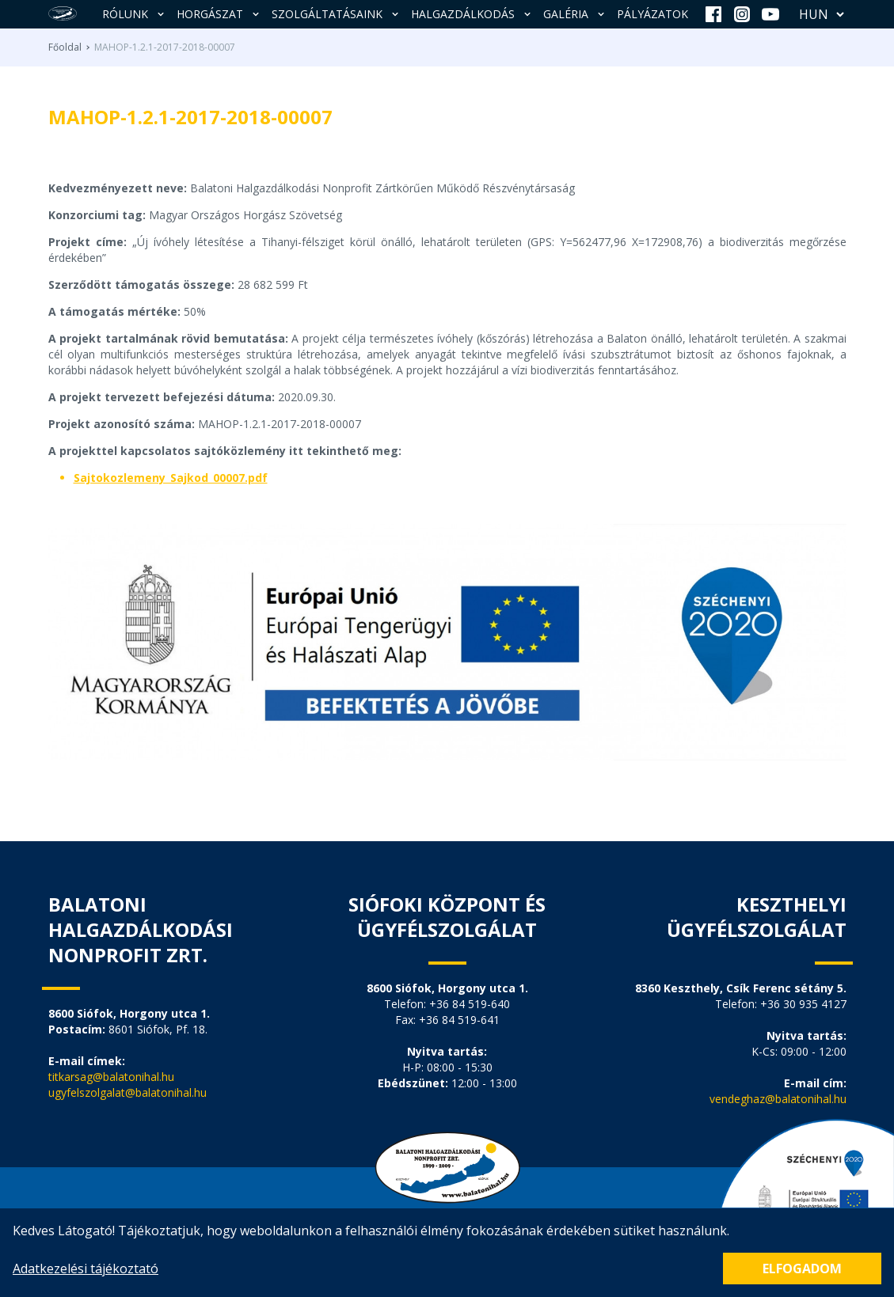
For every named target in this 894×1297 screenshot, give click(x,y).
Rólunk (134, 13)
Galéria (575, 13)
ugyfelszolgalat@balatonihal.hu (127, 1092)
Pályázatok (652, 13)
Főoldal (65, 47)
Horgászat (219, 13)
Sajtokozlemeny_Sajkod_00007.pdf (171, 477)
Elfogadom (802, 1268)
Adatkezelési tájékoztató (85, 1268)
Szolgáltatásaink (336, 13)
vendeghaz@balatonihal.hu (777, 1098)
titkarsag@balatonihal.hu (111, 1076)
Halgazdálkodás (472, 13)
